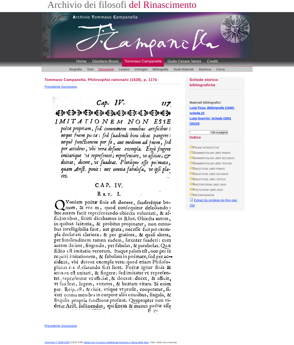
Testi (90, 69)
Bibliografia (160, 69)
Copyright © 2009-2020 (57, 342)
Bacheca (205, 69)
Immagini (141, 69)
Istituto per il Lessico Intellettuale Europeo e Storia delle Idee (116, 342)
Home (81, 61)
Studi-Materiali (183, 69)
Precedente (52, 86)
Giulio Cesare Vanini (184, 61)
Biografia (75, 69)
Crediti (212, 61)
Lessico (124, 69)
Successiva (69, 86)
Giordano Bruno (105, 61)
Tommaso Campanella (143, 61)
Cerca (220, 69)
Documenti (106, 69)
